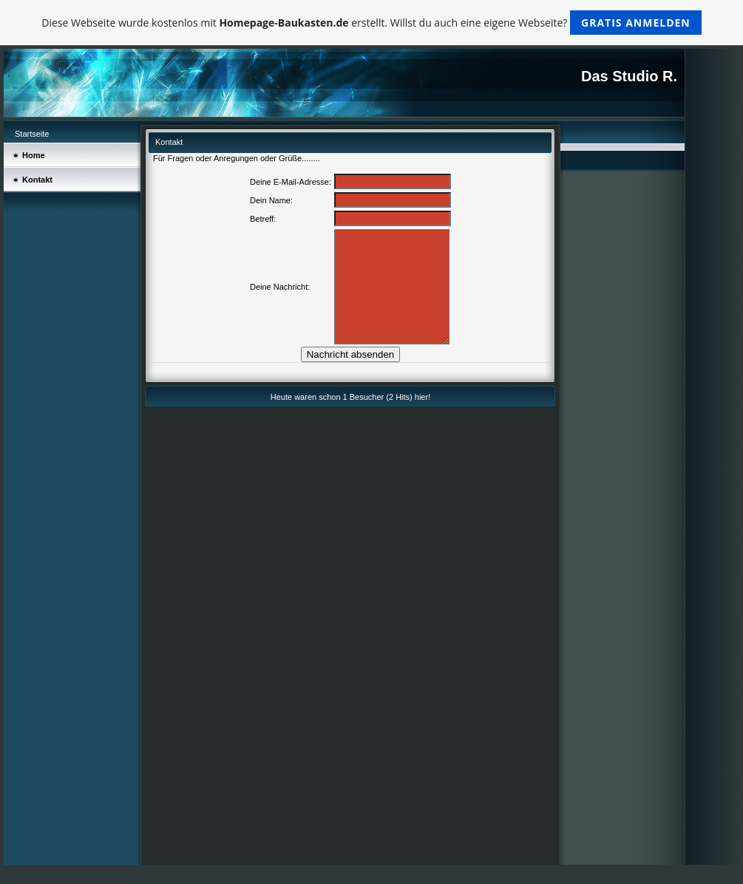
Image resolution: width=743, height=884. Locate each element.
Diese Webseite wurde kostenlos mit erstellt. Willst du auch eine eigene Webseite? (371, 22)
